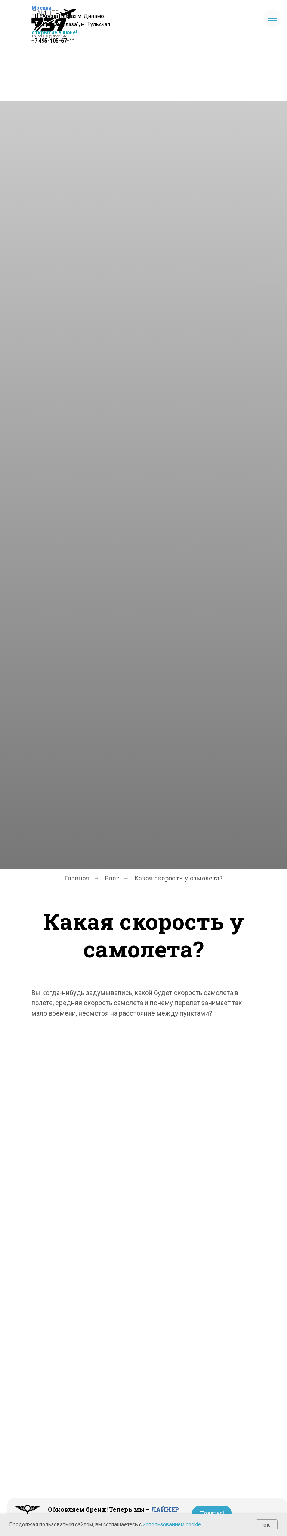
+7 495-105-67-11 (53, 41)
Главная (77, 878)
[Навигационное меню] (272, 18)
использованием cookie (172, 1524)
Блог (112, 878)
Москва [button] (41, 8)
